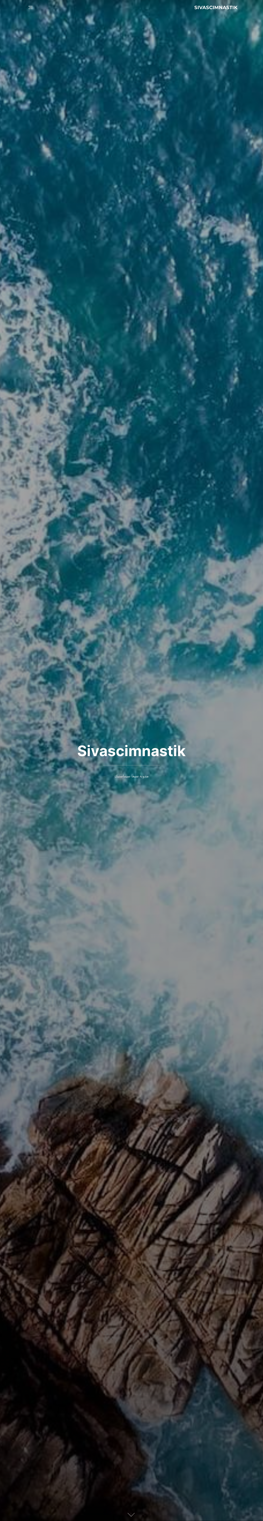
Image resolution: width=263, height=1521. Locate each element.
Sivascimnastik (215, 7)
